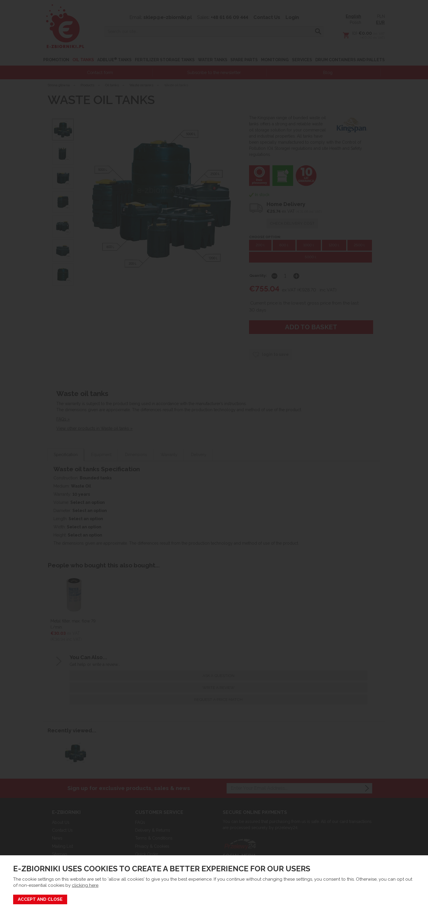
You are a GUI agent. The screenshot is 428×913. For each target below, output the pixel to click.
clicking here (85, 885)
